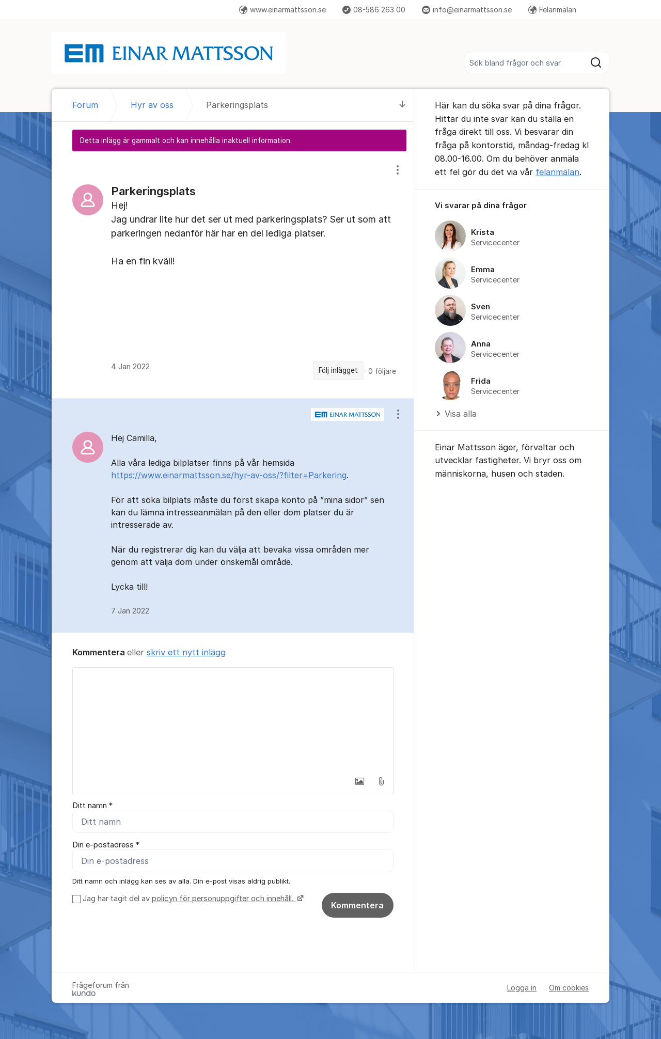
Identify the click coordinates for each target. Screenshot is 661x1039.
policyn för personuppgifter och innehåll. (224, 898)
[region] (233, 274)
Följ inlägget (338, 370)
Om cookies (569, 987)
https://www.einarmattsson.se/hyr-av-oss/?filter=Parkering (229, 475)
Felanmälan (552, 9)
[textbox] (233, 719)
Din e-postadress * (105, 844)
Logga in (522, 987)
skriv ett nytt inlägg (186, 652)
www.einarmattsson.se (282, 9)
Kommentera (357, 905)
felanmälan (557, 172)
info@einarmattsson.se (467, 9)
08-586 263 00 (373, 9)
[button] (359, 781)
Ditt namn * (92, 805)
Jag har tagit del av (192, 898)
